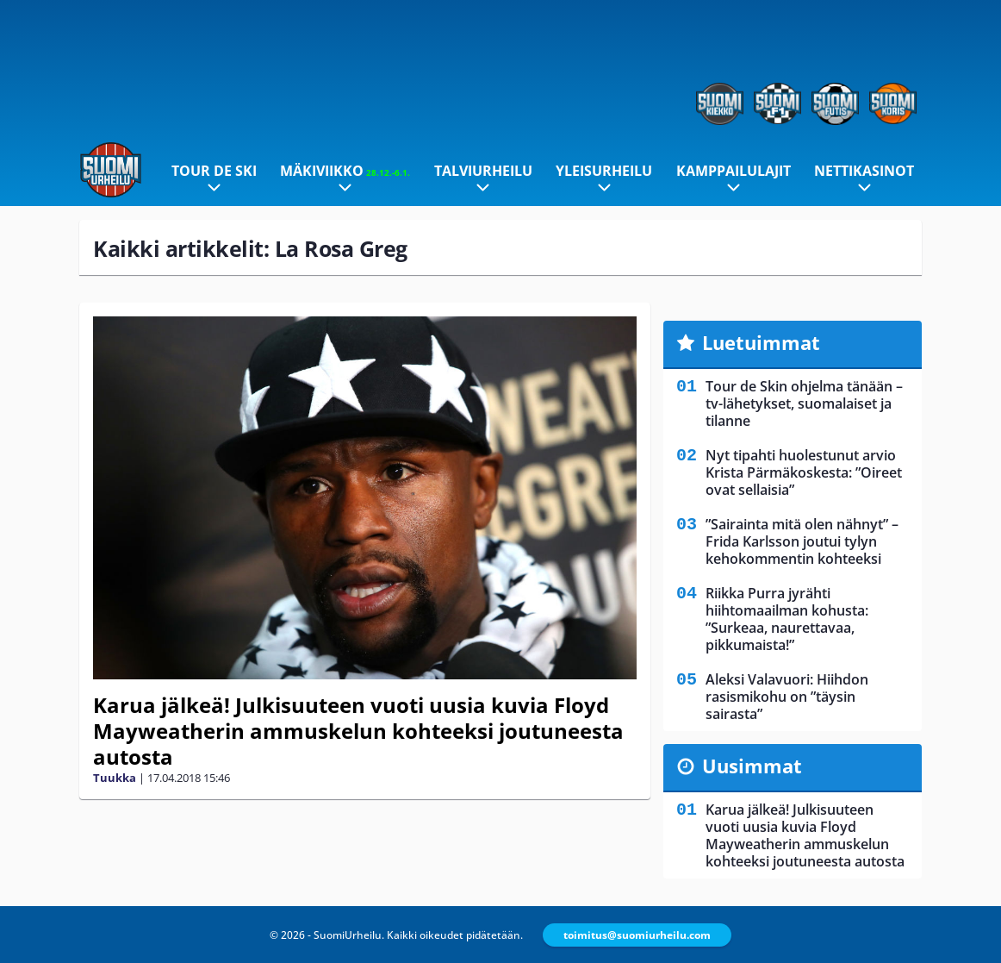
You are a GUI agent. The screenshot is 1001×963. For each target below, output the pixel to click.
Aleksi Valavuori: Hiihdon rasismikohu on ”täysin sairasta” (787, 696)
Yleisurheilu (604, 170)
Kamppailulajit (733, 170)
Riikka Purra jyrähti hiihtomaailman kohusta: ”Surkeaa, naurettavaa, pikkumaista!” (787, 619)
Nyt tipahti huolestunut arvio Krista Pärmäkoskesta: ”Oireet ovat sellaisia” (804, 472)
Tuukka (114, 777)
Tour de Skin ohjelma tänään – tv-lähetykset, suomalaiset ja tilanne (804, 403)
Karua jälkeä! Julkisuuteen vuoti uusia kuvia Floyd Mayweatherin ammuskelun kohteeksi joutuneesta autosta (358, 731)
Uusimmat (752, 766)
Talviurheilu (483, 170)
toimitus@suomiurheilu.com (637, 935)
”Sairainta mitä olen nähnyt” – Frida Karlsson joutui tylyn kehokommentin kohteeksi (802, 541)
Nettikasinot (864, 170)
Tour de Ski (214, 170)
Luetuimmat (761, 342)
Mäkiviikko (345, 170)
